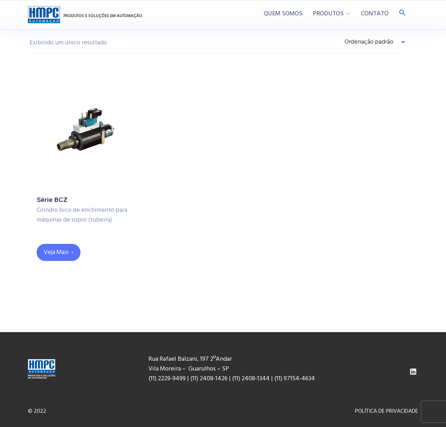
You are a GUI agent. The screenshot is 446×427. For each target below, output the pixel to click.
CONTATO (375, 14)
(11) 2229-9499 (167, 379)
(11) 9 (280, 379)
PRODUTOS (328, 14)
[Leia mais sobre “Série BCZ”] (58, 252)
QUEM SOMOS (283, 14)
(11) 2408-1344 (251, 379)
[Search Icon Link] (402, 13)
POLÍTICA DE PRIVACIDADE (386, 411)
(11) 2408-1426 (209, 379)
